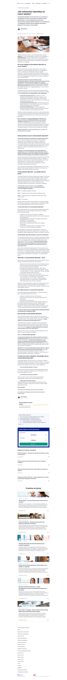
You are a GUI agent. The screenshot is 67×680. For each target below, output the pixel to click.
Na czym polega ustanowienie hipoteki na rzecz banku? (32, 416)
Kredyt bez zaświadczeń (23, 634)
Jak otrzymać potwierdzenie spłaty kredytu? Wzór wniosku (30, 389)
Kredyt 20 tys (21, 653)
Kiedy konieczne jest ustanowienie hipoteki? (29, 418)
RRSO (19, 629)
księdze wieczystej (35, 86)
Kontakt (19, 665)
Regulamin (20, 667)
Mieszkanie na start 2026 (23, 631)
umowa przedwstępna (33, 118)
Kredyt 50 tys (21, 659)
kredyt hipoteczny (22, 57)
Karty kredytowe (21, 646)
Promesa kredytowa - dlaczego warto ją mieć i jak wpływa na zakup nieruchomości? (33, 453)
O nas (19, 663)
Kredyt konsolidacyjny (22, 640)
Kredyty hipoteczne (22, 642)
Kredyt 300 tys (21, 636)
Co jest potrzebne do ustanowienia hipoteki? (32, 421)
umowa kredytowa (24, 218)
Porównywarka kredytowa (23, 627)
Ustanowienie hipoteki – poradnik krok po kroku (30, 419)
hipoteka (20, 56)
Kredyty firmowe (21, 644)
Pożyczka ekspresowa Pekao (24, 650)
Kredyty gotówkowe (22, 638)
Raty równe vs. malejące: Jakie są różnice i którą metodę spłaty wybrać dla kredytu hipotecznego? (33, 610)
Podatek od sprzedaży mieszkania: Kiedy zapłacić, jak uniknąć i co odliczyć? (33, 470)
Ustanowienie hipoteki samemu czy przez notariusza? (34, 422)
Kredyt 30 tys (21, 655)
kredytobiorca (26, 76)
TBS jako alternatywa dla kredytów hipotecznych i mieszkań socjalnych (32, 462)
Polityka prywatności (22, 669)
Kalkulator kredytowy (22, 648)
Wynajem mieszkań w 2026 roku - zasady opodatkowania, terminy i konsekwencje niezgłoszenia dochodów (33, 478)
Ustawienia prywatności (23, 671)
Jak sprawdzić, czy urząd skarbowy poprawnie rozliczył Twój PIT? (33, 501)
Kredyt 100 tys (21, 661)
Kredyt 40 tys (21, 657)
